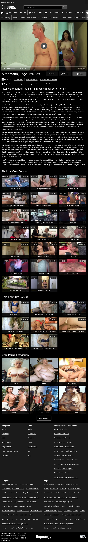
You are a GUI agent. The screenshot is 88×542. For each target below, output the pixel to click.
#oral (56, 524)
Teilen (79, 74)
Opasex (51, 114)
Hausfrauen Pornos (8, 510)
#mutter (59, 502)
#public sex (54, 488)
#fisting (82, 510)
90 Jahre (69, 442)
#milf (63, 506)
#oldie (46, 488)
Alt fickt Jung (5, 18)
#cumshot (78, 506)
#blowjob (12, 84)
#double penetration (51, 515)
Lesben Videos (21, 519)
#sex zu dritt (75, 484)
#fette (67, 484)
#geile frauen (51, 84)
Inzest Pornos (18, 497)
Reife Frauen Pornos (25, 528)
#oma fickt (55, 493)
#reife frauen (80, 519)
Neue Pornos (35, 13)
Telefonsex (32, 433)
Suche (30, 429)
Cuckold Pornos (25, 506)
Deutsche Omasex (7, 2)
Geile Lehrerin (73, 477)
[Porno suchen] (43, 7)
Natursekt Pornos (8, 519)
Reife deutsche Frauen (62, 438)
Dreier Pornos (16, 493)
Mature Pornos (31, 502)
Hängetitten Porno (72, 460)
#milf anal (75, 493)
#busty (29, 84)
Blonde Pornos (66, 18)
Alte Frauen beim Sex (61, 433)
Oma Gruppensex (60, 477)
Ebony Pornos (6, 497)
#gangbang (68, 510)
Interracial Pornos (32, 488)
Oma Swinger (59, 455)
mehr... (69, 528)
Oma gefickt (69, 455)
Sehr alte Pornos (7, 484)
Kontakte (31, 438)
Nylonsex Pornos (36, 510)
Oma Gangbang (67, 468)
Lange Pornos (52, 13)
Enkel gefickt (58, 447)
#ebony (63, 515)
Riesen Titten (69, 447)
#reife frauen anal (50, 497)
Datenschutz (32, 447)
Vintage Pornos (32, 519)
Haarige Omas (59, 460)
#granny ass (67, 502)
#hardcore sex (49, 502)
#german (63, 488)
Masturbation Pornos (27, 515)
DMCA (30, 442)
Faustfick (57, 468)
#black (75, 510)
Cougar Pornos (19, 502)
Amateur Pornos (19, 18)
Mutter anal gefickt (61, 464)
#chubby (61, 497)
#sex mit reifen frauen (52, 506)
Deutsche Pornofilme (9, 528)
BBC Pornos (42, 18)
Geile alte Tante (71, 451)
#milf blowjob (65, 493)
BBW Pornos (53, 18)
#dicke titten (38, 84)
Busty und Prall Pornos (10, 506)
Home (4, 429)
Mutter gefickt (59, 451)
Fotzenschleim (59, 442)
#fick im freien (69, 519)
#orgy (60, 510)
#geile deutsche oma (74, 515)
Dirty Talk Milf (74, 464)
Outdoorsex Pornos (9, 524)
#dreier (75, 497)
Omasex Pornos (13, 157)
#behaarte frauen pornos (53, 519)
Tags (23, 13)
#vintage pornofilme (51, 528)
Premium (5, 455)
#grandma (70, 524)
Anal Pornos (31, 18)
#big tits (21, 84)
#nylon (62, 524)
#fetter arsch (48, 524)
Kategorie (11, 13)
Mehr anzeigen (44, 418)
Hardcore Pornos (18, 488)
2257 (29, 451)
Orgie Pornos (27, 493)
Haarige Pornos (22, 524)
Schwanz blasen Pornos (48, 79)
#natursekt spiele (50, 510)
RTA (29, 455)
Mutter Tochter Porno (62, 473)
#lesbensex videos (74, 488)
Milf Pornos (38, 493)
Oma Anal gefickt (60, 429)
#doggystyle (59, 484)
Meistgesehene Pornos (73, 13)
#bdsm (62, 528)
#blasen (47, 493)
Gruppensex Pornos (31, 497)
